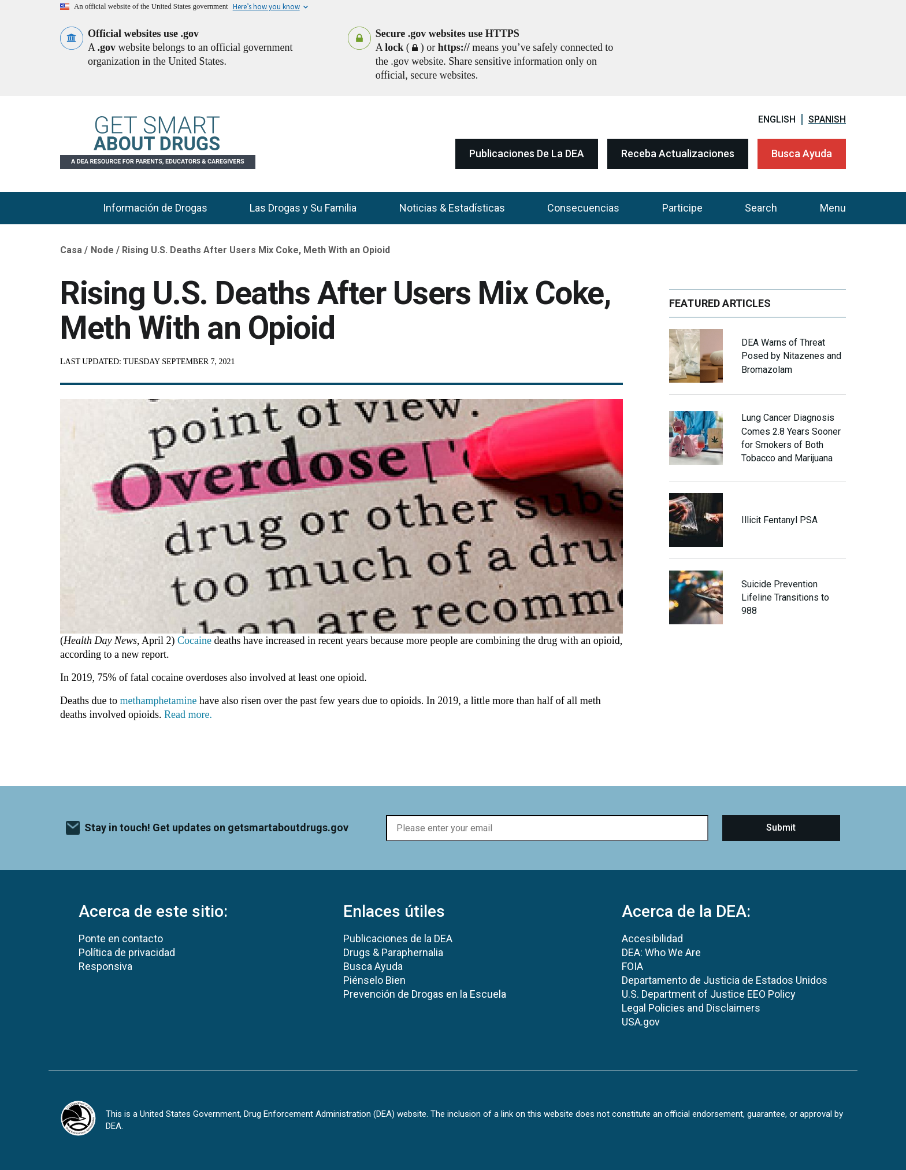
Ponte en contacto (121, 938)
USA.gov (641, 1022)
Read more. (189, 714)
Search (761, 208)
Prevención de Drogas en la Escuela (424, 994)
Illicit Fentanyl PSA (779, 519)
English (777, 119)
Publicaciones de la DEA (526, 153)
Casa (71, 250)
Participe (682, 208)
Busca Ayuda (801, 153)
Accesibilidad (652, 938)
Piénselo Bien (374, 980)
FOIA (632, 966)
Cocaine (194, 640)
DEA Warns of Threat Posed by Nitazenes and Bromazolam (791, 356)
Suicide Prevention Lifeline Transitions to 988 (785, 597)
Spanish (827, 119)
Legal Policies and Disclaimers (691, 1008)
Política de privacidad (127, 952)
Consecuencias (583, 208)
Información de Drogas (155, 208)
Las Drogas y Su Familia (303, 208)
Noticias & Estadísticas (452, 208)
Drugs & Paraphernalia (393, 952)
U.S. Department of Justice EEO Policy (709, 994)
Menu (833, 208)
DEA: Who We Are (661, 952)
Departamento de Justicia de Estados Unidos (724, 980)
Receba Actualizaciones (677, 153)
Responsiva (105, 966)
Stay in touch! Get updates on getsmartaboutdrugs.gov (216, 827)
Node (102, 250)
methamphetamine (158, 700)
